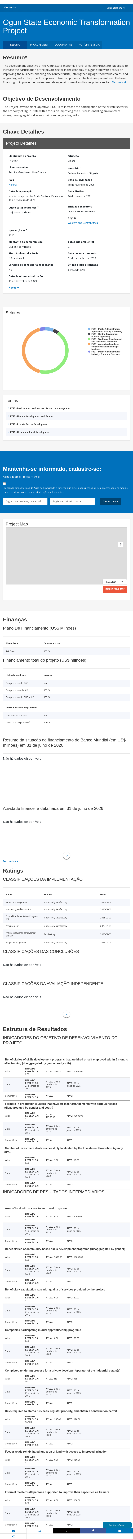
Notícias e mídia (89, 44)
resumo (15, 44)
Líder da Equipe (18, 167)
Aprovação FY (18, 230)
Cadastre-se (110, 501)
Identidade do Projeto (22, 156)
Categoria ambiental (81, 242)
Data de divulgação (80, 180)
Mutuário (74, 168)
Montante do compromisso (26, 242)
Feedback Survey (117, 1525)
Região (72, 218)
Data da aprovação (20, 191)
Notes (12, 287)
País (11, 180)
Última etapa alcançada (83, 264)
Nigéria (13, 184)
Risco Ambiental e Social (24, 253)
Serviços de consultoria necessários (31, 264)
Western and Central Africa (83, 222)
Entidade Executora (80, 206)
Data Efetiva (76, 191)
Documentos (63, 44)
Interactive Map (115, 589)
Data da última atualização (26, 276)
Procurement (39, 44)
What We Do (10, 7)
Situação (73, 156)
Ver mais (119, 82)
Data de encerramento (82, 253)
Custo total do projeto (24, 207)
